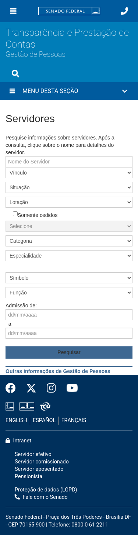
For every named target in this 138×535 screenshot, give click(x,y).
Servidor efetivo (33, 454)
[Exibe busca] (15, 73)
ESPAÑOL (44, 420)
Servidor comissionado (42, 462)
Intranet (18, 441)
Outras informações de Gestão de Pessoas (58, 371)
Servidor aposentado (39, 469)
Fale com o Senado (41, 497)
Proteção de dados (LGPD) (46, 490)
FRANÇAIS (73, 420)
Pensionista (28, 476)
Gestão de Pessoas (36, 54)
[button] (69, 91)
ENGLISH (16, 420)
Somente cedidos (35, 214)
